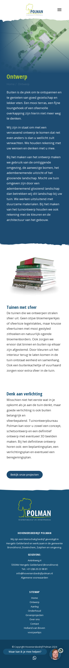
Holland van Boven (34, 628)
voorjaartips (34, 632)
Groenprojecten (34, 615)
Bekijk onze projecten (24, 474)
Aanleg (34, 606)
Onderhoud (34, 610)
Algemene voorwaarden (34, 577)
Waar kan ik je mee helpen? (25, 651)
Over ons (34, 619)
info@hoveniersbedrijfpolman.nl (34, 573)
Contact (34, 623)
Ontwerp (23, 84)
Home (11, 84)
